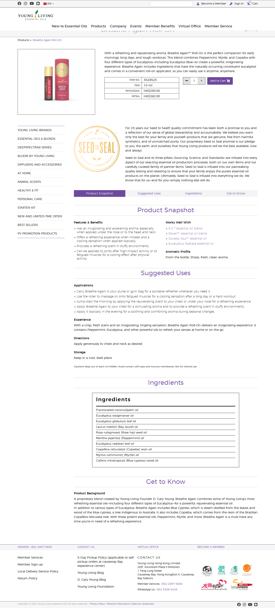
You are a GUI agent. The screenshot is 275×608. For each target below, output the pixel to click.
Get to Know (236, 193)
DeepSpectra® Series (35, 147)
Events (158, 14)
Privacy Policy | (98, 604)
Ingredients (193, 193)
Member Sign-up (30, 564)
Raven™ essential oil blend (187, 233)
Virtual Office (212, 14)
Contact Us (86, 547)
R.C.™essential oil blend (185, 228)
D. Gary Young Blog (91, 579)
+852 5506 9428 (166, 589)
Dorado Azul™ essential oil (187, 238)
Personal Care (30, 199)
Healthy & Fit (28, 190)
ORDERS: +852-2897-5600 (35, 547)
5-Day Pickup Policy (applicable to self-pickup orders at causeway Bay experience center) (105, 561)
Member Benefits (182, 14)
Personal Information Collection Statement (130, 604)
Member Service (241, 14)
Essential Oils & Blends (36, 138)
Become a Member (212, 3)
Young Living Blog (90, 572)
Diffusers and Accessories (40, 164)
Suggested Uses (149, 193)
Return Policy (27, 578)
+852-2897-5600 (172, 584)
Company (140, 14)
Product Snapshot (99, 193)
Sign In (237, 3)
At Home (24, 173)
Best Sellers (28, 225)
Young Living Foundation (95, 586)
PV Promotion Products (37, 233)
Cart (252, 3)
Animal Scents (29, 182)
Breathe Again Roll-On (47, 40)
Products (120, 14)
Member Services (30, 557)
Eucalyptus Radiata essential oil (191, 243)
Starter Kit (26, 207)
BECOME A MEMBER (211, 547)
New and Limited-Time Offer (40, 216)
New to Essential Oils (90, 14)
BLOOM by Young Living (36, 156)
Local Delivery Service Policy (38, 571)
